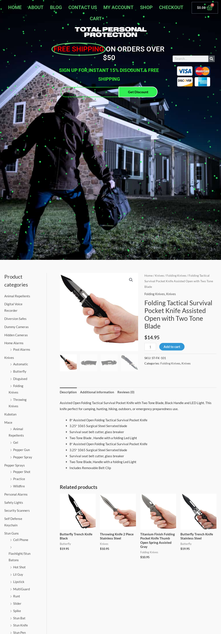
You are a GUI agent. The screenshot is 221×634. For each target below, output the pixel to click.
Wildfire (19, 486)
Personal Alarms (16, 494)
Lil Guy (18, 574)
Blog (56, 7)
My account (118, 7)
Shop (146, 7)
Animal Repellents (17, 296)
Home (15, 7)
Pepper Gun (21, 450)
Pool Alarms (21, 349)
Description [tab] (68, 392)
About (36, 7)
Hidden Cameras (16, 335)
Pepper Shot (21, 472)
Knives (9, 358)
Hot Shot (19, 567)
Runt (16, 596)
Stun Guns (11, 533)
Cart (96, 18)
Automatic (20, 364)
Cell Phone (20, 540)
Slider (17, 603)
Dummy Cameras (16, 327)
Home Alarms (14, 343)
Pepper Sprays (14, 465)
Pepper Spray (22, 457)
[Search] (211, 59)
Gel (15, 442)
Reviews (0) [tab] (125, 392)
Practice (19, 479)
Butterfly (19, 371)
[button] (131, 280)
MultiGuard (21, 589)
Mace (8, 422)
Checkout (171, 7)
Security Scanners (17, 510)
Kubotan (10, 414)
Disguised (20, 379)
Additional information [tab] (97, 392)
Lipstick (18, 582)
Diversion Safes (15, 319)
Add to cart (172, 347)
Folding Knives (176, 275)
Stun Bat (19, 618)
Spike (17, 611)
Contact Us (82, 7)
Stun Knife (20, 625)
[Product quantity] (150, 346)
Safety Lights (13, 502)
